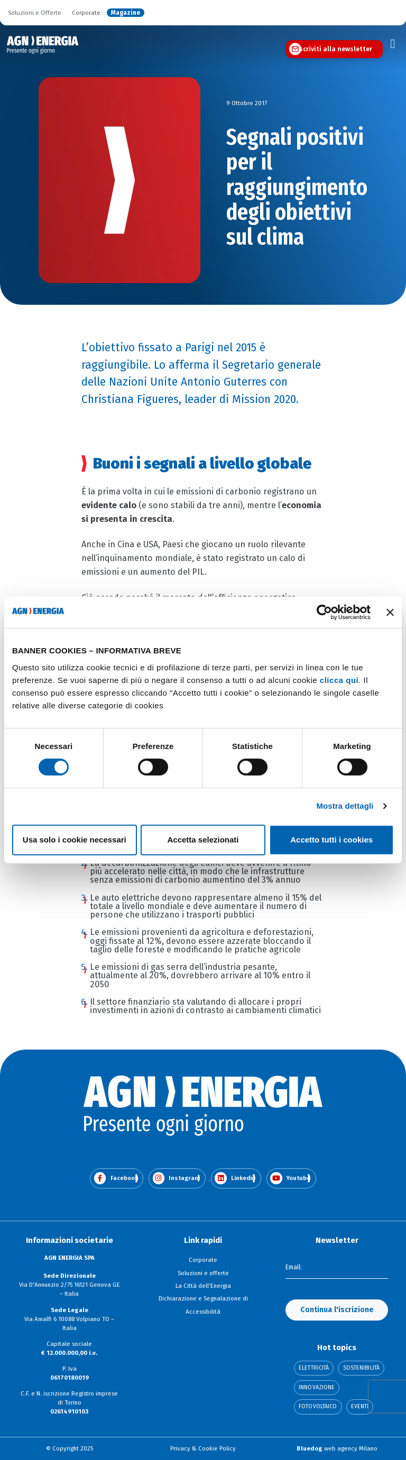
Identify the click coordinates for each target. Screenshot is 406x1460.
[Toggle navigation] (392, 44)
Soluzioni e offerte (203, 1273)
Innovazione (317, 1388)
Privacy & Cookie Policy (203, 1448)
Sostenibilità (361, 1368)
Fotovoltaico (318, 1407)
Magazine (125, 13)
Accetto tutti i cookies (331, 839)
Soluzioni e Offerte (34, 13)
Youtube (290, 1178)
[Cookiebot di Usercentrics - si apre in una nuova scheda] (324, 612)
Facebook (116, 1178)
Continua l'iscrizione (337, 1309)
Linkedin (235, 1178)
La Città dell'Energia (203, 1285)
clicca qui (339, 680)
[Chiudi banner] (390, 612)
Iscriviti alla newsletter (334, 49)
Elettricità (314, 1368)
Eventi (360, 1407)
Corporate (86, 13)
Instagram (176, 1178)
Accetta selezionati (202, 839)
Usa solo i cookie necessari (74, 839)
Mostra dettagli (344, 805)
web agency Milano (337, 1448)
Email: (293, 1267)
